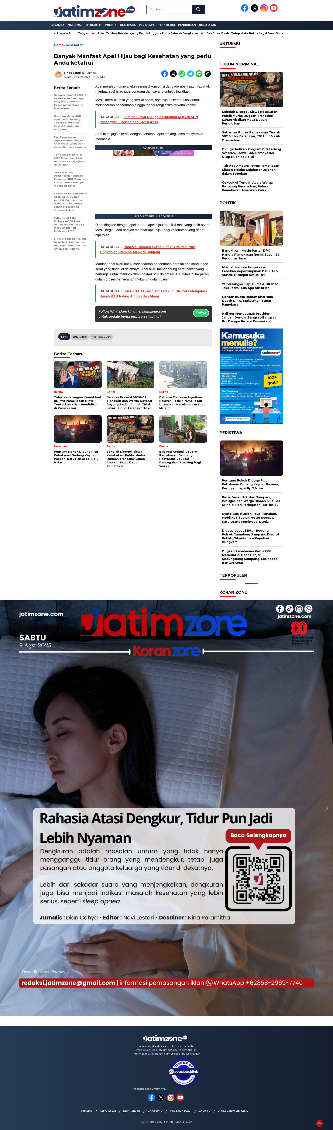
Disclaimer (131, 1111)
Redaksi (86, 1111)
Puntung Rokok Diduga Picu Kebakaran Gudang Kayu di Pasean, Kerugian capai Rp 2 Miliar (250, 484)
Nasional (75, 25)
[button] (6, 808)
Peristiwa (147, 25)
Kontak (204, 1111)
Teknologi (166, 25)
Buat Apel (80, 336)
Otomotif (94, 25)
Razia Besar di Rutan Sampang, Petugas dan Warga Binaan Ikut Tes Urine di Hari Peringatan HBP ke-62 (251, 501)
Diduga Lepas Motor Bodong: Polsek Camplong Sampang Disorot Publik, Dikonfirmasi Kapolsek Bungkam (250, 536)
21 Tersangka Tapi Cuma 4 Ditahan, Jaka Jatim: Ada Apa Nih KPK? (250, 286)
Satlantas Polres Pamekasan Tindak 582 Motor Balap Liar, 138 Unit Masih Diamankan (251, 136)
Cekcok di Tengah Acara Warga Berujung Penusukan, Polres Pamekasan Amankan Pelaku (247, 186)
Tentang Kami (180, 1111)
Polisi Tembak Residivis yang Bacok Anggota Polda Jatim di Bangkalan (151, 33)
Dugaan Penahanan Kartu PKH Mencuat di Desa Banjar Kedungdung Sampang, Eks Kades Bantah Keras (249, 557)
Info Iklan (108, 1111)
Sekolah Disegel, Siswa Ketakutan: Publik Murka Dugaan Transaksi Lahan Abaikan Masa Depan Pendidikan (250, 117)
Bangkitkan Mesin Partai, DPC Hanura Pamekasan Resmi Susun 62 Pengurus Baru (250, 254)
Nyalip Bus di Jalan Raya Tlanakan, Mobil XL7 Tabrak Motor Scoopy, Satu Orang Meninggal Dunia (249, 517)
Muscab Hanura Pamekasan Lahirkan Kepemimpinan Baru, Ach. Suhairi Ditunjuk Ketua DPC (250, 271)
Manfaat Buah (101, 336)
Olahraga (128, 25)
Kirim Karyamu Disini (233, 1111)
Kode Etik (154, 1111)
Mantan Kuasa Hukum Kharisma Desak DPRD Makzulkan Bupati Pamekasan (247, 300)
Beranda (57, 25)
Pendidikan (187, 25)
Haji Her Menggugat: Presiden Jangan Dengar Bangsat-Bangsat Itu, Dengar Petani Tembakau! (249, 317)
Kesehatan (207, 25)
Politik (110, 25)
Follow (201, 313)
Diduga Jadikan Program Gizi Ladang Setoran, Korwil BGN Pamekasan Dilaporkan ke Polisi (251, 153)
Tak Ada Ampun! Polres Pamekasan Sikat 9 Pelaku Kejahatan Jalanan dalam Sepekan (250, 169)
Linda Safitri (72, 72)
